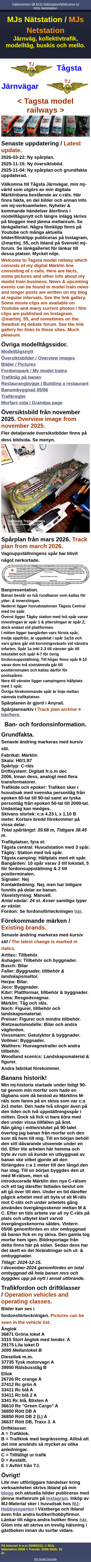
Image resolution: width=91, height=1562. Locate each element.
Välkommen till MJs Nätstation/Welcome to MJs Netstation (45, 6)
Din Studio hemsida (45, 1559)
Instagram (57, 1498)
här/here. (10, 714)
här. (78, 911)
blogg (7, 1492)
